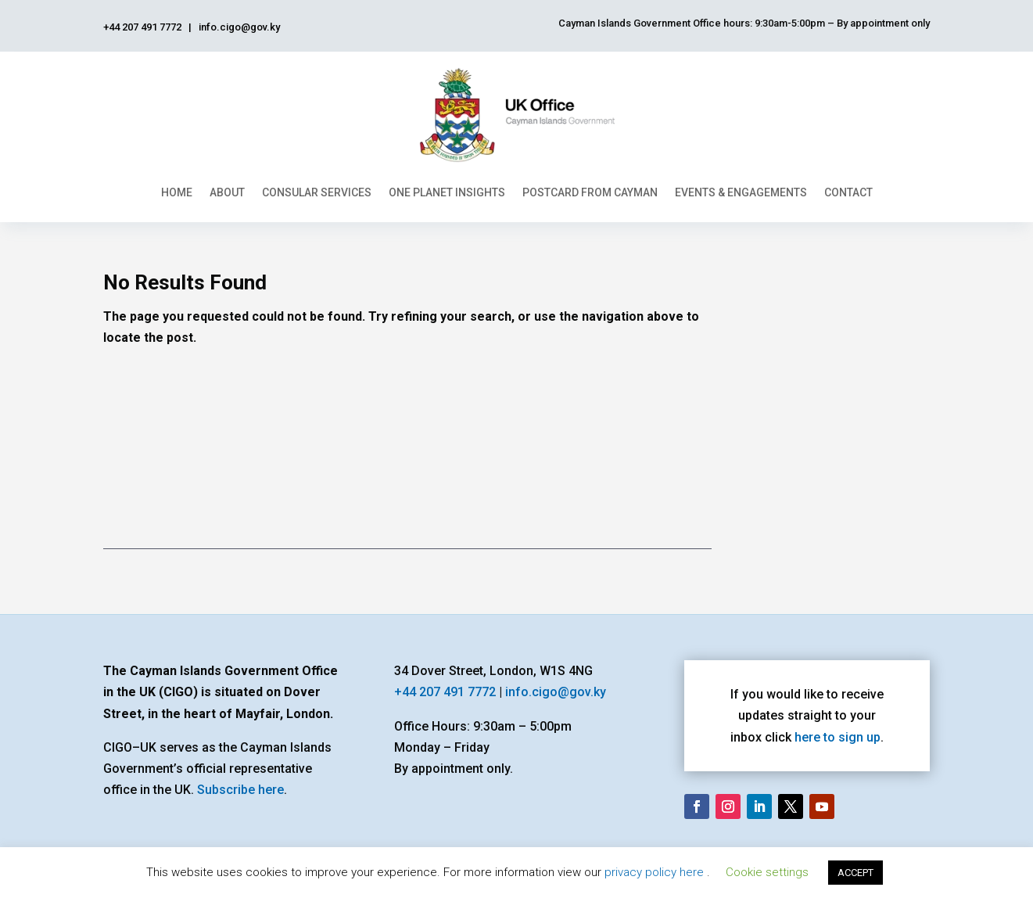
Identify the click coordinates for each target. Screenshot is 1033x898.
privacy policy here (655, 872)
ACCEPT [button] (855, 872)
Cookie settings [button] (767, 872)
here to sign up (837, 737)
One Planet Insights (447, 192)
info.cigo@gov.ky (555, 691)
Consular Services (316, 192)
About (227, 192)
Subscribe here (240, 789)
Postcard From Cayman (590, 192)
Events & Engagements (741, 192)
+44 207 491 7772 (445, 691)
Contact (848, 192)
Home (176, 192)
